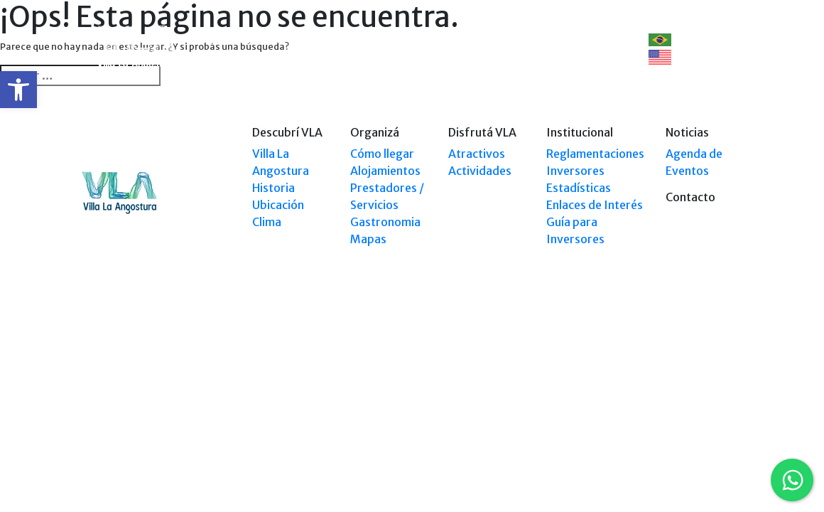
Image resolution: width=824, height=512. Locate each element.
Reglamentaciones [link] (595, 153)
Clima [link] (266, 222)
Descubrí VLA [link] (243, 39)
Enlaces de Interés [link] (594, 205)
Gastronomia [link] (385, 222)
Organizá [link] (316, 39)
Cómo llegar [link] (382, 153)
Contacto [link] (589, 39)
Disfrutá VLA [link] (457, 39)
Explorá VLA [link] (376, 48)
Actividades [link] (479, 171)
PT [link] (668, 39)
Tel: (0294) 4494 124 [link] (702, 361)
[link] (18, 89)
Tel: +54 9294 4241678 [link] (698, 375)
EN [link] (668, 57)
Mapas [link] (368, 239)
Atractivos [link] (476, 153)
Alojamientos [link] (385, 171)
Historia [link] (273, 188)
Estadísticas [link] (578, 188)
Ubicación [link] (278, 205)
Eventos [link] (527, 39)
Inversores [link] (575, 171)
